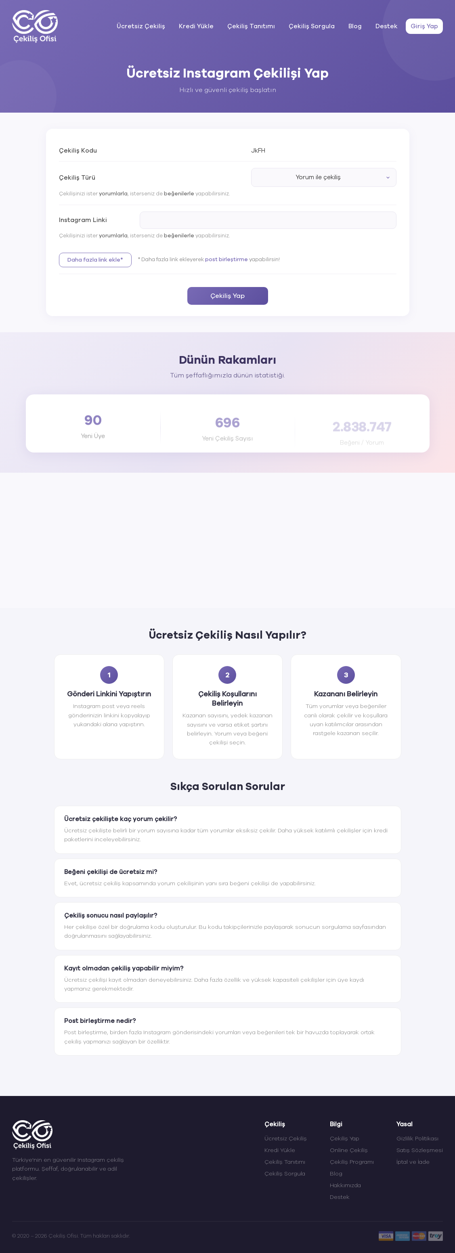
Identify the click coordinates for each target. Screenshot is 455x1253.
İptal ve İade (413, 1162)
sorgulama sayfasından (354, 927)
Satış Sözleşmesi (419, 1150)
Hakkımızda (345, 1185)
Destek (386, 26)
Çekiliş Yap (227, 295)
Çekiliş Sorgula (312, 26)
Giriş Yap (424, 26)
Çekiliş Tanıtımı (251, 26)
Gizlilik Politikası (417, 1138)
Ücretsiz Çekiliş (141, 26)
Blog (355, 26)
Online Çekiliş (349, 1150)
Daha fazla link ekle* (95, 260)
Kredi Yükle (196, 26)
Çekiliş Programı (352, 1162)
